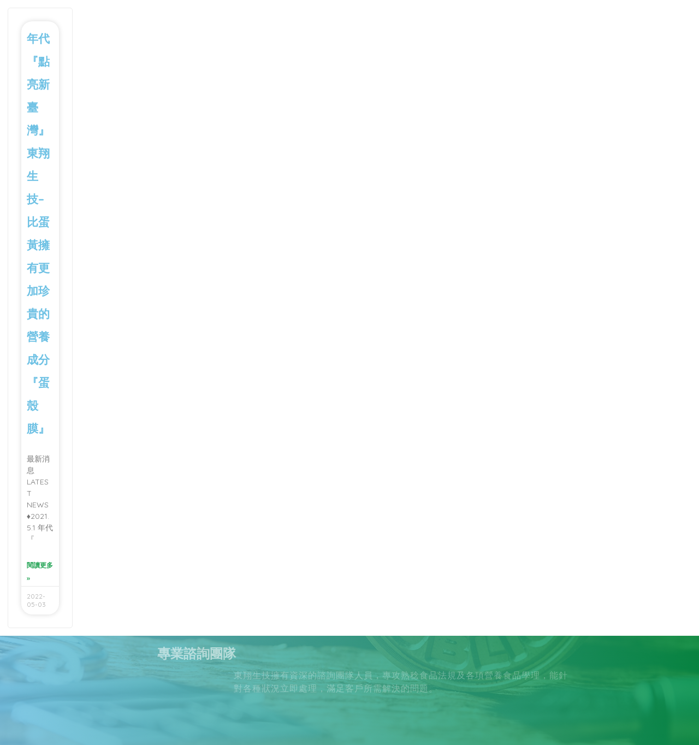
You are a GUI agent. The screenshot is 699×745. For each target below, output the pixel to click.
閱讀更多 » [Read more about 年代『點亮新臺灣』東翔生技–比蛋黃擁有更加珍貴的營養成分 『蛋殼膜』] (40, 571)
